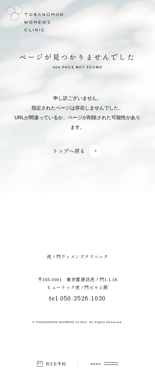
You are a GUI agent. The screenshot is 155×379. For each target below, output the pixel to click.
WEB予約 (56, 364)
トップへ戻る (69, 150)
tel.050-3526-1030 (77, 297)
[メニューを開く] (104, 363)
